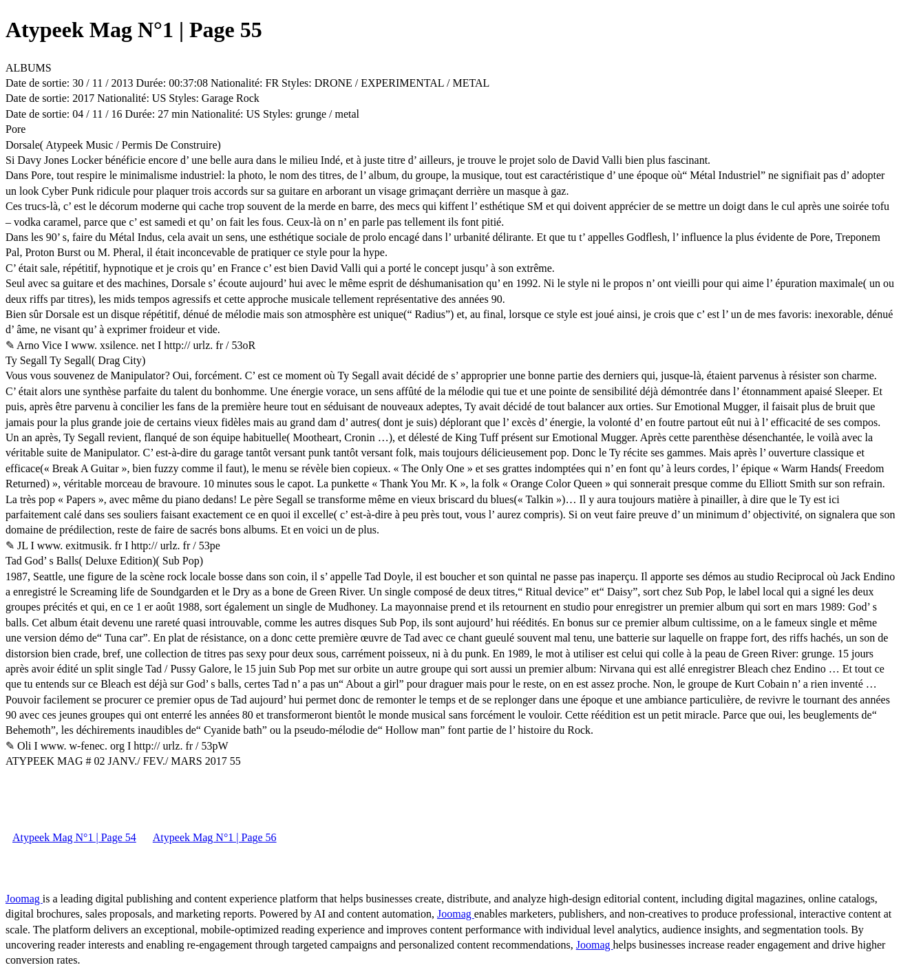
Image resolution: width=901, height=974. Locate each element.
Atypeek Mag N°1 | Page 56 (215, 837)
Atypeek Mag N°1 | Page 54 (74, 837)
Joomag (24, 898)
